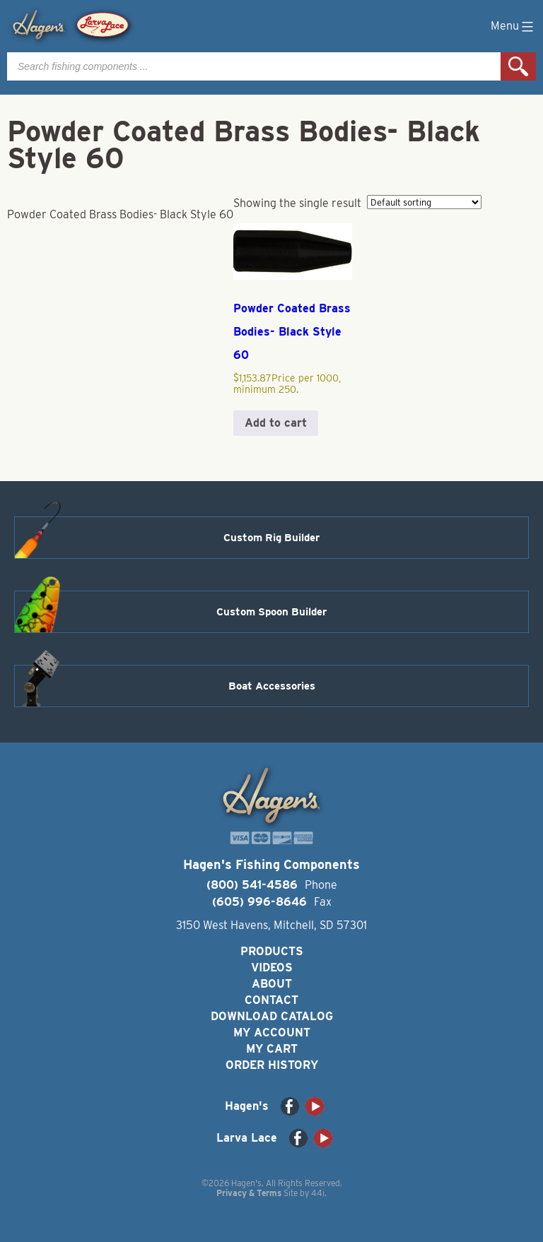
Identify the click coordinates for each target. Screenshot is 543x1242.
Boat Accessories (271, 686)
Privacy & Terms (248, 1193)
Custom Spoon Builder (271, 611)
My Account (271, 1032)
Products (271, 951)
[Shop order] (424, 202)
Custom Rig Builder (271, 537)
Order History (272, 1065)
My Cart (272, 1048)
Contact (271, 1000)
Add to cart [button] (276, 423)
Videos (272, 967)
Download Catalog (272, 1016)
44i (318, 1193)
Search (518, 66)
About (272, 983)
